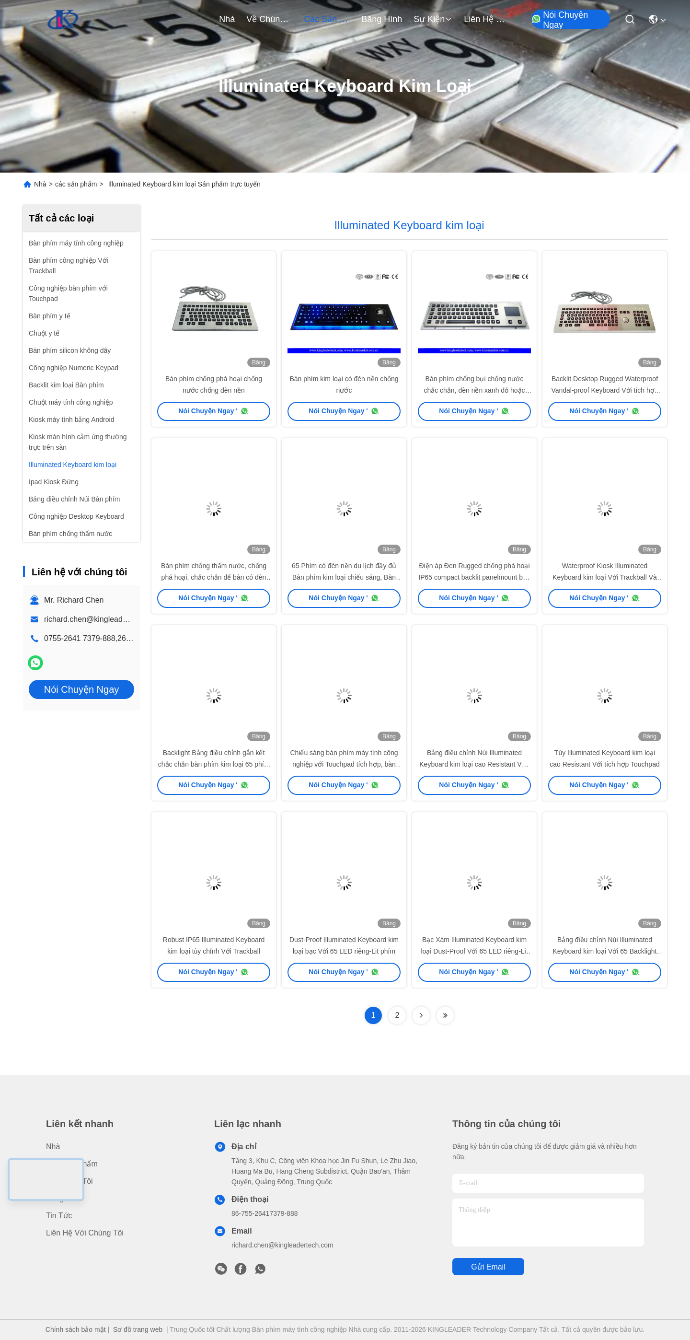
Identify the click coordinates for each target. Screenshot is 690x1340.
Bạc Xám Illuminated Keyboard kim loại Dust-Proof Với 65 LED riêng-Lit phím (474, 951)
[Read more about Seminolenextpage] (421, 1015)
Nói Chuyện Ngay (559, 19)
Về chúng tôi (269, 19)
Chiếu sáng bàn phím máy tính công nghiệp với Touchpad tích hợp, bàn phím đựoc (344, 764)
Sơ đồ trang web (137, 1329)
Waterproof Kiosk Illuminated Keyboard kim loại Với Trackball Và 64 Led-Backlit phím (604, 577)
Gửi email (488, 1267)
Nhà (227, 19)
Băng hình (381, 19)
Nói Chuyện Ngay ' (213, 411)
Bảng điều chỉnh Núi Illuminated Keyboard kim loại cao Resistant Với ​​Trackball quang (474, 764)
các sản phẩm (327, 19)
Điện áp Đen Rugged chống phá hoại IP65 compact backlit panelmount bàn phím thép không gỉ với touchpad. (474, 577)
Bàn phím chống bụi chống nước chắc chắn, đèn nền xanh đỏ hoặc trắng (474, 390)
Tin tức (59, 1216)
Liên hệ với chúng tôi (487, 19)
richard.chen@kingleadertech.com (102, 619)
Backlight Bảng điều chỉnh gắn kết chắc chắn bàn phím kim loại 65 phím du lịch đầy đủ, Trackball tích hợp (214, 764)
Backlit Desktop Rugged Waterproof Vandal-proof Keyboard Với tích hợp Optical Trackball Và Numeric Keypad (604, 390)
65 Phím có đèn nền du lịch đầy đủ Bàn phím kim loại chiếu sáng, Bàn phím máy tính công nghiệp (344, 577)
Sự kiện (433, 19)
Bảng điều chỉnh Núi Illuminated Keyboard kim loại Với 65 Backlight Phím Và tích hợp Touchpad (605, 951)
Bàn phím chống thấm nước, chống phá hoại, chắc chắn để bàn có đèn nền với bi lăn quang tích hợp (213, 577)
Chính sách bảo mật (76, 1329)
